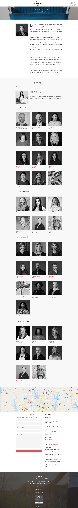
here (54, 463)
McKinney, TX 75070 (73, 4)
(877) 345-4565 (49, 439)
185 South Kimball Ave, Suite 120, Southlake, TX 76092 (39, 480)
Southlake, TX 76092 (72, 3)
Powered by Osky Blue (39, 506)
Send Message (29, 451)
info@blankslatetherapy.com (53, 444)
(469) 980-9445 (50, 441)
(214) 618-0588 (49, 437)
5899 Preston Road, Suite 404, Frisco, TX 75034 (39, 478)
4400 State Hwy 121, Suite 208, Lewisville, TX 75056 (39, 483)
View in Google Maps (48, 418)
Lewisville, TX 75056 (72, 5)
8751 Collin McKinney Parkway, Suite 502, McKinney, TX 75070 (39, 481)
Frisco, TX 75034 (73, 2)
